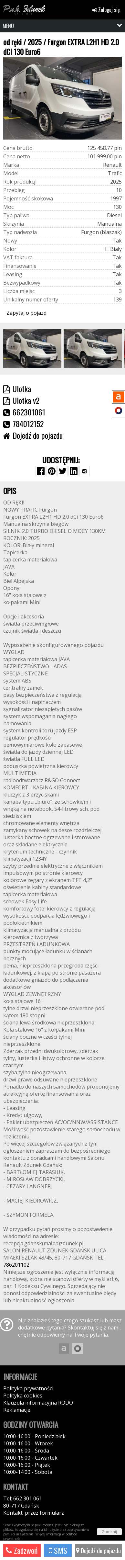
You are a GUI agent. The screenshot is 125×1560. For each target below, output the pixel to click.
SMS (58, 1550)
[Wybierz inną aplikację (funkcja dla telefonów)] (84, 471)
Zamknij (109, 1531)
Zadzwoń (22, 1550)
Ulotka (17, 388)
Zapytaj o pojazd (26, 312)
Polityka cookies (22, 1395)
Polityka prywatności (28, 1388)
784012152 (23, 423)
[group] (32, 348)
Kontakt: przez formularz (33, 1512)
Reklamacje (16, 1409)
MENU (8, 26)
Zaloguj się (106, 10)
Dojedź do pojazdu (98, 1550)
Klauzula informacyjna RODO (38, 1402)
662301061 (24, 412)
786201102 (16, 1264)
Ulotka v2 (21, 400)
